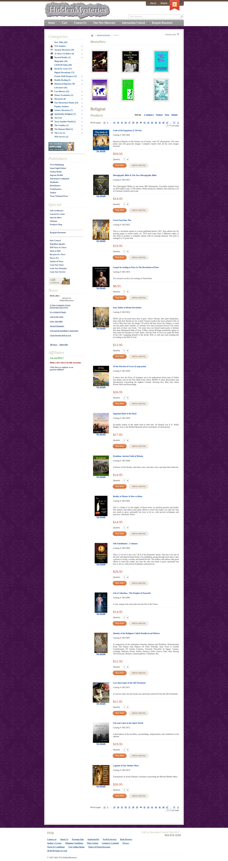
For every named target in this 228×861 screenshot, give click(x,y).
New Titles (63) (60, 42)
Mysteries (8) (58, 99)
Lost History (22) (60, 91)
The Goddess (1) (59, 125)
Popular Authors (61, 106)
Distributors (55, 186)
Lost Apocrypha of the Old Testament (129, 683)
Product (159, 115)
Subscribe (63, 345)
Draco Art (54, 258)
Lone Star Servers (58, 272)
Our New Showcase (104, 22)
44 (156, 123)
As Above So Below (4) (62, 54)
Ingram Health (56, 175)
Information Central (133, 22)
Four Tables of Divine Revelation (127, 308)
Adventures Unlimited (59, 179)
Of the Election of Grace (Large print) (129, 366)
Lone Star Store (57, 265)
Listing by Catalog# (110, 843)
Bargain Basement (58, 232)
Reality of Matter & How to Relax (127, 496)
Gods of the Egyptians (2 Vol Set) (127, 130)
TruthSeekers (56, 189)
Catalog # (150, 115)
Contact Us (80, 22)
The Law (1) (58, 133)
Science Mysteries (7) (62, 110)
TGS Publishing (57, 165)
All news (53, 345)
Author (53, 193)
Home (51, 22)
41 (145, 123)
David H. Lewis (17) (61, 69)
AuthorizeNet (93, 839)
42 (148, 123)
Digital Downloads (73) (64, 72)
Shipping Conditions (74, 843)
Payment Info (78, 839)
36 (126, 123)
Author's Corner (54, 843)
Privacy (126, 843)
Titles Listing (92, 843)
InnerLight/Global (58, 168)
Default (174, 115)
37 (129, 123)
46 (163, 123)
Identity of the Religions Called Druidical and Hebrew (136, 633)
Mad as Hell (55, 251)
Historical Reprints (103, 35)
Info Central (55, 240)
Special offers (56, 218)
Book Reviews (126, 839)
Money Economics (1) (62, 95)
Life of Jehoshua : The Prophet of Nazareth (132, 593)
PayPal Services (109, 839)
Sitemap (53, 221)
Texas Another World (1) (63, 122)
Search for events (57, 214)
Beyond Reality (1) (61, 57)
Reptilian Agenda (57, 244)
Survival (56, 118)
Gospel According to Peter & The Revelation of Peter (136, 267)
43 (152, 123)
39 (137, 123)
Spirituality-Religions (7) (63, 114)
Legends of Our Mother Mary (126, 766)
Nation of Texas (56, 261)
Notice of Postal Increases (99, 847)
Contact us (51, 839)
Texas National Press (59, 196)
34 (118, 123)
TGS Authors (58, 46)
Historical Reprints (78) (63, 84)
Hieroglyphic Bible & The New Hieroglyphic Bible (134, 175)
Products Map (56, 224)
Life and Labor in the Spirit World (128, 723)
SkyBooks (54, 182)
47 (167, 123)
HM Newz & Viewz (58, 247)
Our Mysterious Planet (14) (64, 103)
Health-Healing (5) (61, 80)
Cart (64, 22)
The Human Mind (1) (62, 129)
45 (160, 123)
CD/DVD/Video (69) (63, 65)
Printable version (170, 34)
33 (114, 123)
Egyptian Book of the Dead (124, 414)
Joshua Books (56, 172)
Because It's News (57, 254)
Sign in (153, 3)
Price (167, 115)
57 (174, 123)
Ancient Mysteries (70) (62, 50)
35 (122, 123)
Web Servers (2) (61, 137)
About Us (64, 839)
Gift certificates (56, 211)
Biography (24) (60, 61)
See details (101, 151)
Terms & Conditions (56, 847)
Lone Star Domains (58, 268)
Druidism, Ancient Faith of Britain (128, 456)
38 (133, 123)
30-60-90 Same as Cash (57, 851)
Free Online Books (76, 847)
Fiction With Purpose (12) (65, 76)
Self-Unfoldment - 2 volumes (125, 544)
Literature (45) (60, 88)
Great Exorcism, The (122, 220)
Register (164, 3)
